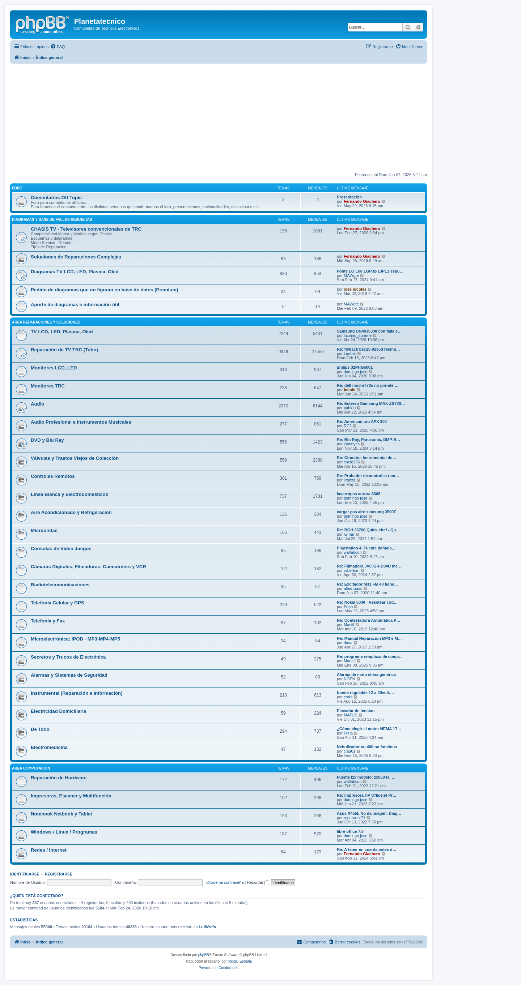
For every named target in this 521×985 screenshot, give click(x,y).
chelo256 (352, 462)
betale (349, 389)
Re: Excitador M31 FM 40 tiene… (367, 584)
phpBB (203, 955)
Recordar (258, 882)
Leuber (350, 353)
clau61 (349, 751)
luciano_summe (358, 335)
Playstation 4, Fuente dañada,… (367, 548)
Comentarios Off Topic (56, 197)
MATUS (350, 715)
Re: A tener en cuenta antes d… (367, 849)
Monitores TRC (48, 386)
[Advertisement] (227, 117)
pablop (350, 408)
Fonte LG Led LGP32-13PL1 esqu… (370, 271)
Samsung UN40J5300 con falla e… (369, 331)
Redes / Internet (49, 850)
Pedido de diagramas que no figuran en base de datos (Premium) (104, 289)
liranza (349, 480)
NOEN (349, 679)
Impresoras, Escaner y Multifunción (71, 795)
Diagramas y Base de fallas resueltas (52, 220)
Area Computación (31, 768)
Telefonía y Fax (48, 621)
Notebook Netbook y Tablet (61, 814)
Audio (37, 404)
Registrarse (58, 874)
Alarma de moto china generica (366, 674)
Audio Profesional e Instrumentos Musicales (81, 422)
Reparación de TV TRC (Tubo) (64, 349)
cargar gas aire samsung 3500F (366, 512)
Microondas (44, 530)
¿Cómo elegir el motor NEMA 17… (369, 729)
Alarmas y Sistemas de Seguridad (69, 675)
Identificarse (24, 874)
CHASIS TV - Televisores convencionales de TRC (86, 229)
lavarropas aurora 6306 (358, 494)
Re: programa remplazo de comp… (370, 656)
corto (348, 697)
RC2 (348, 426)
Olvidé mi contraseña (224, 882)
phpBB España (240, 961)
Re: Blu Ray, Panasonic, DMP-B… (368, 439)
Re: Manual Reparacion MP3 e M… (369, 638)
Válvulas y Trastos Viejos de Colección (75, 458)
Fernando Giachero (362, 201)
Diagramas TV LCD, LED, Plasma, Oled (75, 271)
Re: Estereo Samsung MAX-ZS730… (371, 403)
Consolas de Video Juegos (61, 548)
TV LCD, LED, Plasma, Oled (62, 331)
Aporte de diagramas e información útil (75, 304)
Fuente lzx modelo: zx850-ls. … (366, 777)
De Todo (40, 729)
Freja (348, 606)
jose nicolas (355, 289)
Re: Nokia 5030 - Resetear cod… (367, 602)
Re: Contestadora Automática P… (369, 620)
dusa (348, 643)
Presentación (349, 197)
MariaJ (350, 661)
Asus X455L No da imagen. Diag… (369, 813)
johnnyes (352, 444)
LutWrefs (207, 927)
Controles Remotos (53, 476)
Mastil (349, 624)
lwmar (349, 534)
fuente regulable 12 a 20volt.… (365, 692)
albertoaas (353, 588)
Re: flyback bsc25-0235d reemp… (368, 349)
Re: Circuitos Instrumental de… (366, 457)
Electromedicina (49, 747)
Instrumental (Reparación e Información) (77, 693)
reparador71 (354, 817)
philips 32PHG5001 (355, 367)
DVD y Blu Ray (47, 440)
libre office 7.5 (350, 831)
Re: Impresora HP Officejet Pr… (367, 795)
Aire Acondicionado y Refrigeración (71, 512)
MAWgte (351, 275)
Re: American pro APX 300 (362, 421)
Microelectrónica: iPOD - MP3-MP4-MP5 (75, 639)
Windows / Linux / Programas (64, 832)
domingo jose (355, 371)
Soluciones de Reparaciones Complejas (76, 257)
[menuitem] (57, 46)
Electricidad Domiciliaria (58, 711)
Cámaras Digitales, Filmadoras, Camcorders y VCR (88, 566)
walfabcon (353, 552)
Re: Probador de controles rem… (368, 476)
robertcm (351, 570)
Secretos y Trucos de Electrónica (68, 657)
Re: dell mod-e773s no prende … (368, 385)
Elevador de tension (356, 710)
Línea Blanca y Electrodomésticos (69, 494)
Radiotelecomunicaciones (60, 584)
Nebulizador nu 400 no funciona (367, 747)
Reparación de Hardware (59, 777)
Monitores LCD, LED (54, 368)
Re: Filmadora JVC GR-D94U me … (370, 566)
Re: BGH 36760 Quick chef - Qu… (368, 530)
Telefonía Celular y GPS (57, 602)
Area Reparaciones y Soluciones (46, 322)
